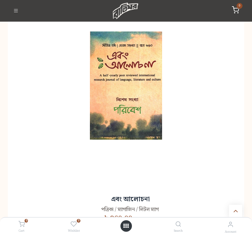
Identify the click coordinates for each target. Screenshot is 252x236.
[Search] (178, 225)
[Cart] (21, 224)
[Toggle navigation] (16, 11)
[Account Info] (230, 225)
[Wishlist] (73, 224)
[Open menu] (126, 226)
